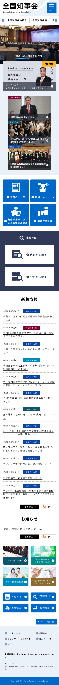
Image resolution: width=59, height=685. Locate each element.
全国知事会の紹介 (17, 20)
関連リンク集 (45, 638)
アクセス (12, 644)
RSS (50, 507)
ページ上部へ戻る (48, 621)
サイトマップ (14, 633)
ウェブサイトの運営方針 (19, 638)
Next (56, 20)
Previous (3, 20)
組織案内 (43, 633)
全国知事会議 (39, 20)
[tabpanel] (17, 20)
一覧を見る (27, 507)
